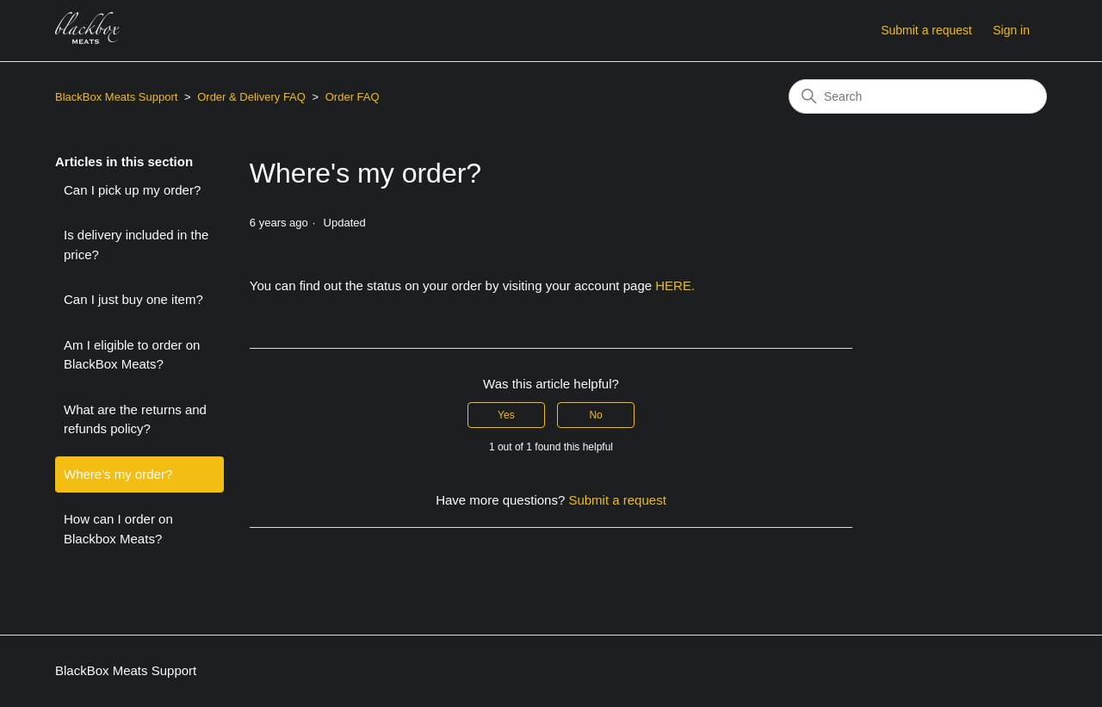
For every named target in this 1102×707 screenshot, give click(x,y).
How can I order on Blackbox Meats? (118, 529)
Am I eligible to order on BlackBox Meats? (132, 355)
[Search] (918, 96)
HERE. (675, 285)
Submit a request (926, 30)
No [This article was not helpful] (595, 415)
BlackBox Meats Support (116, 96)
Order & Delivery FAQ (251, 96)
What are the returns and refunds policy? (135, 419)
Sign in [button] (1011, 30)
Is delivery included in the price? (136, 244)
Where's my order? (118, 474)
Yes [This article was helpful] (506, 415)
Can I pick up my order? (132, 190)
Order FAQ (352, 96)
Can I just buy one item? (133, 299)
